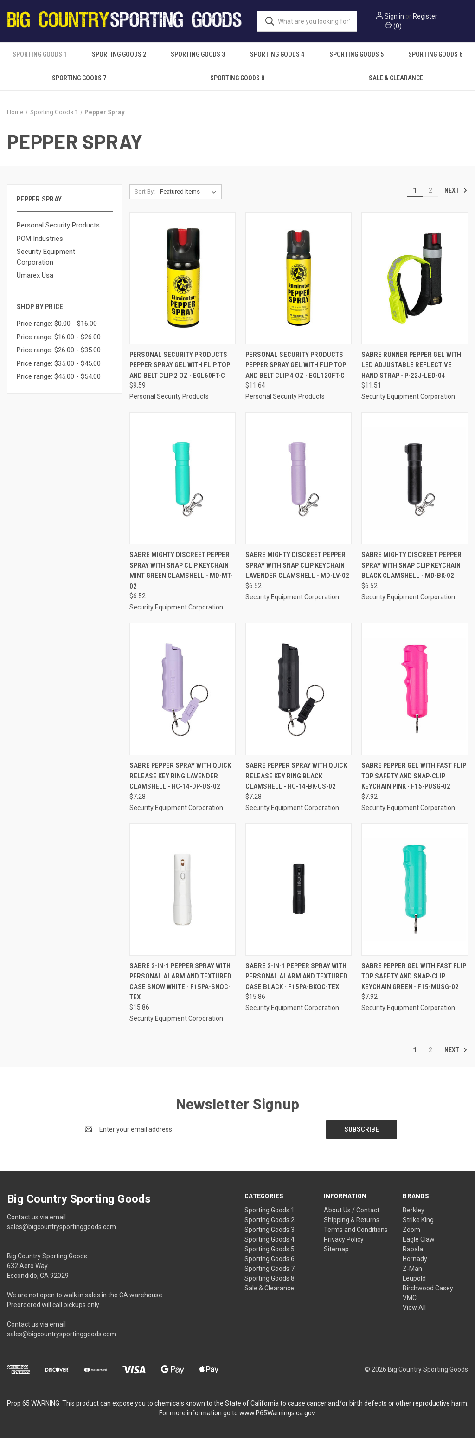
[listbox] (190, 192)
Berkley (413, 1210)
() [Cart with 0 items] (395, 25)
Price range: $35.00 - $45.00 (59, 364)
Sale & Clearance (396, 78)
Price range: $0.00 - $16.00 (57, 324)
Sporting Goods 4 (277, 54)
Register (428, 16)
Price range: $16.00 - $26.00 (59, 337)
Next (456, 190)
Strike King (418, 1220)
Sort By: (145, 191)
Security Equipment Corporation (46, 257)
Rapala (413, 1249)
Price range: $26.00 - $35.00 (59, 351)
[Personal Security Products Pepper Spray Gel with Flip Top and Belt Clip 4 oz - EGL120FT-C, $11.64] (298, 278)
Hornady (415, 1259)
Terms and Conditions (356, 1230)
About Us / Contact (351, 1210)
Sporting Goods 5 (356, 54)
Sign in (397, 16)
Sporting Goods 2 (119, 54)
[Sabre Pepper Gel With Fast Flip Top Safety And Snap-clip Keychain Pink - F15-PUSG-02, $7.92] (414, 690)
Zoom (411, 1230)
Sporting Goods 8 (237, 78)
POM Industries (40, 239)
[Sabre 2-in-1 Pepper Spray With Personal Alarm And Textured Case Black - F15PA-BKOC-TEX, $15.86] (298, 890)
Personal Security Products (58, 226)
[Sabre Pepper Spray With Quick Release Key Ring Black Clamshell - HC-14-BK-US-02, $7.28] (298, 690)
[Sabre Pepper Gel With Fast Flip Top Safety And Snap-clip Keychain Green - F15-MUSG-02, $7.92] (414, 890)
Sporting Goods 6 (269, 1259)
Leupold (414, 1279)
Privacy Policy (344, 1240)
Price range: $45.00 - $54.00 (59, 377)
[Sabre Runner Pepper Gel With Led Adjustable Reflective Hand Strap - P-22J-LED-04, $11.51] (414, 278)
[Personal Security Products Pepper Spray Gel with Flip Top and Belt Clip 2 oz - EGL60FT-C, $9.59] (182, 278)
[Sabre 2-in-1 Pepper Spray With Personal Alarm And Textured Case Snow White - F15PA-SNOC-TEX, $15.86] (182, 890)
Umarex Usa (35, 276)
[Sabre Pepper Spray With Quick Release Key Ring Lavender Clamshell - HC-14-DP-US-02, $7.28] (182, 690)
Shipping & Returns (351, 1220)
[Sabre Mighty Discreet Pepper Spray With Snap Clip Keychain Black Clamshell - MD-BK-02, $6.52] (414, 479)
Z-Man (412, 1269)
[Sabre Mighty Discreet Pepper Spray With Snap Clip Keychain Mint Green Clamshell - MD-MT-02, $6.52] (182, 479)
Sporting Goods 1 (40, 54)
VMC (410, 1298)
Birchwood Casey (428, 1288)
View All (414, 1308)
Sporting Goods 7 (79, 78)
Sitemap (336, 1249)
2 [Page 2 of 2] (430, 190)
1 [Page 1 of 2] (415, 190)
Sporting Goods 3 (198, 54)
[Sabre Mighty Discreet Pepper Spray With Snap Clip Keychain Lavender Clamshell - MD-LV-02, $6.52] (298, 479)
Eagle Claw (419, 1240)
